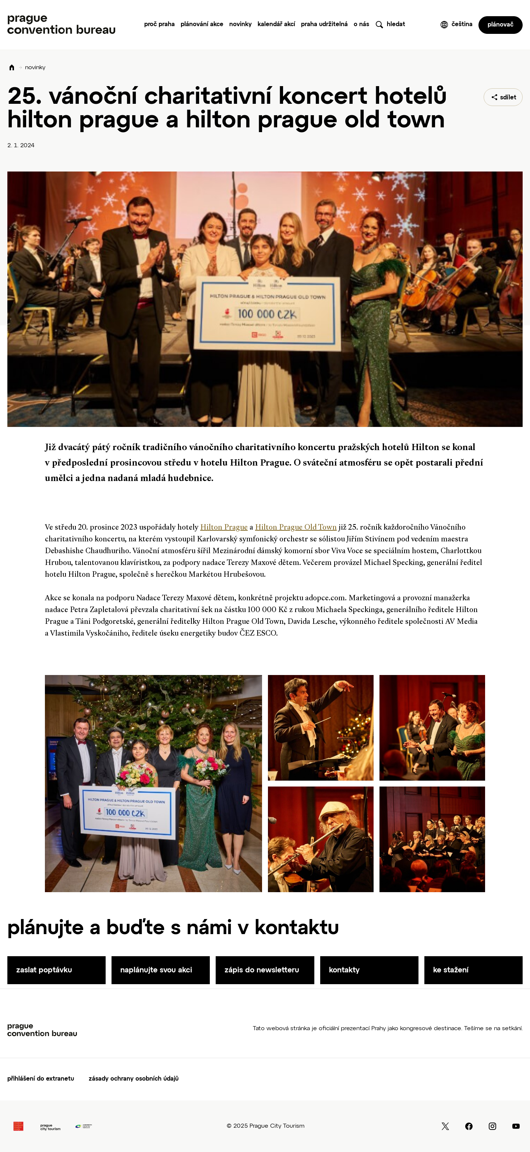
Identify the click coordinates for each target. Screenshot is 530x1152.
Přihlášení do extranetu (40, 1079)
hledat (396, 25)
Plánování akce (202, 25)
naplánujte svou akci (156, 970)
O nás (361, 25)
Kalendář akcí (276, 25)
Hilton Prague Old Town (296, 527)
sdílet (508, 98)
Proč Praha (159, 25)
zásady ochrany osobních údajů (134, 1079)
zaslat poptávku (44, 970)
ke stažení (451, 970)
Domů (11, 68)
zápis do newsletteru (262, 970)
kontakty (344, 970)
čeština (462, 25)
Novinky (240, 25)
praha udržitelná (324, 25)
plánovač (500, 25)
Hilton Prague (224, 527)
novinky (35, 68)
